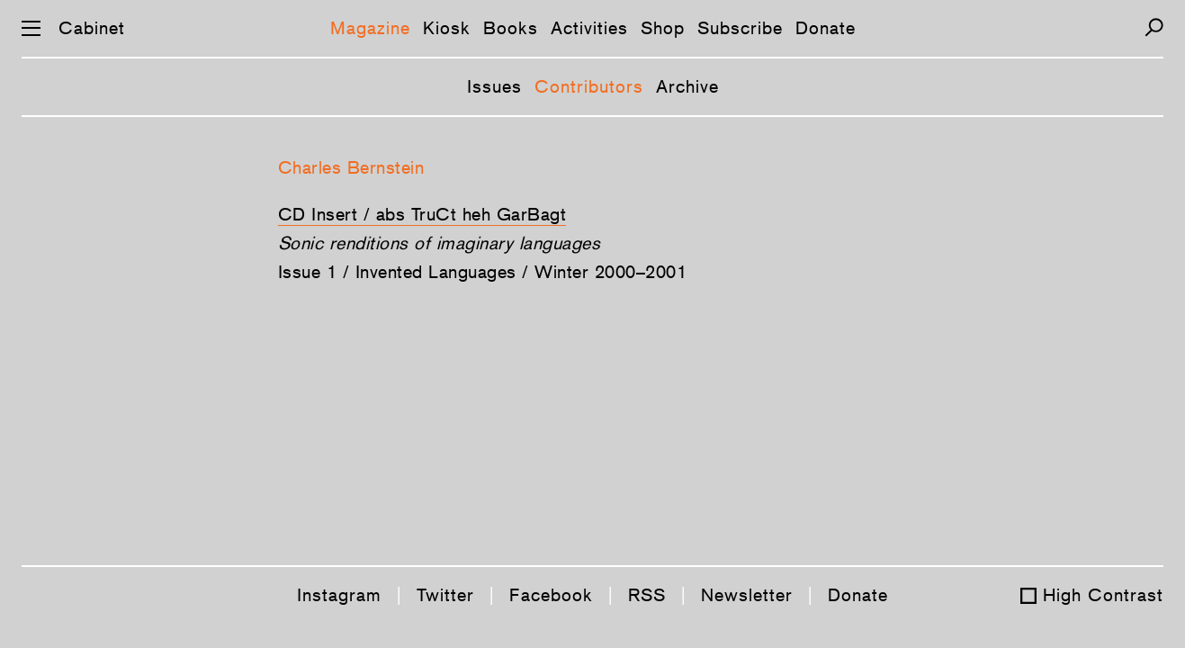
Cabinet (91, 28)
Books (510, 28)
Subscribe (740, 28)
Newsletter (747, 595)
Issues (494, 86)
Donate (825, 28)
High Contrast (1103, 595)
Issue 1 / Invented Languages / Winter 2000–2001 (482, 272)
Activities (589, 28)
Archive (687, 86)
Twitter (445, 595)
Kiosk (447, 28)
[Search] (1154, 27)
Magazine (370, 28)
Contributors (588, 86)
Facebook (551, 595)
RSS (647, 595)
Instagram (339, 595)
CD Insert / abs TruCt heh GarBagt (422, 214)
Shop (663, 28)
